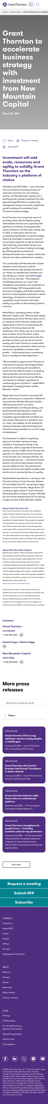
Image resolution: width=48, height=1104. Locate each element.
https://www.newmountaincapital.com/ (16, 583)
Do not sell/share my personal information (12, 1027)
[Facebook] (5, 1059)
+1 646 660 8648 (10, 662)
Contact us (8, 923)
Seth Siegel (35, 275)
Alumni (6, 982)
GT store (6, 948)
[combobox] (24, 703)
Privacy (6, 1015)
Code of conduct (10, 997)
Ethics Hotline (9, 992)
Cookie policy (9, 1020)
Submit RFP (10, 147)
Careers (6, 977)
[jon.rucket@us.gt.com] (21, 635)
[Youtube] (42, 1059)
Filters (9, 715)
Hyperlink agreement (12, 1034)
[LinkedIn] (14, 1059)
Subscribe (24, 902)
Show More (16, 864)
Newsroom (7, 987)
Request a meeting (27, 140)
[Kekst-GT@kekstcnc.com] (4, 646)
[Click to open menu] (37, 4)
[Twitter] (24, 1059)
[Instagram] (33, 1059)
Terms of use (8, 1039)
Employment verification (14, 954)
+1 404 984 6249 (10, 635)
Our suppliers (9, 1044)
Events (5, 933)
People (6, 938)
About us (6, 972)
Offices (6, 943)
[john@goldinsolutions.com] (21, 662)
